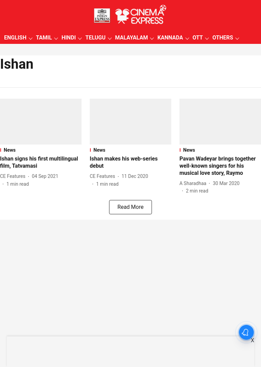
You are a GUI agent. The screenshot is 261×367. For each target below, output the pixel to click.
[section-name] (41, 150)
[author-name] (14, 176)
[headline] (41, 162)
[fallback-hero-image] (41, 122)
